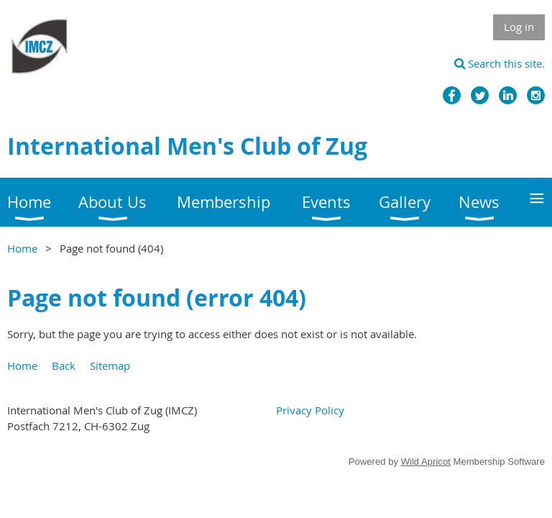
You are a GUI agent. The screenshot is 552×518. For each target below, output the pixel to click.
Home (22, 248)
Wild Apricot (426, 461)
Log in (519, 26)
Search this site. (499, 63)
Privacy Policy (310, 410)
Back (63, 365)
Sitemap (110, 365)
